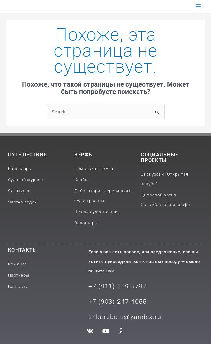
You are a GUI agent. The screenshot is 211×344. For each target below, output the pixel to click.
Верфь (83, 154)
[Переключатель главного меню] (198, 6)
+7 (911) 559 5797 (117, 286)
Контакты (22, 250)
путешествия (27, 154)
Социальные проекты (159, 157)
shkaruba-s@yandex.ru (124, 317)
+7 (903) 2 (104, 301)
